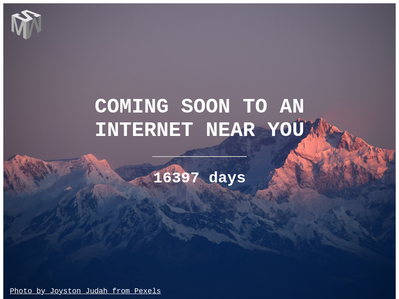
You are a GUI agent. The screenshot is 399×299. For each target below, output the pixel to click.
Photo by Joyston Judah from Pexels (85, 291)
